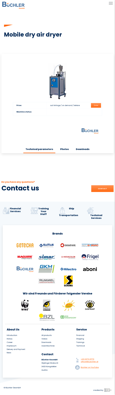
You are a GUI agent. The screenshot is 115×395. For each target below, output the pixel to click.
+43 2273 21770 (87, 359)
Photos (64, 149)
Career (9, 342)
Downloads (82, 149)
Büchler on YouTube (87, 367)
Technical (80, 346)
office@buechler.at (89, 361)
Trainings (80, 342)
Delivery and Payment (16, 349)
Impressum (11, 346)
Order (96, 105)
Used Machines (48, 346)
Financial (80, 335)
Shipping (80, 339)
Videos (44, 339)
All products (47, 335)
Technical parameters (39, 149)
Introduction (12, 335)
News (9, 353)
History (9, 339)
